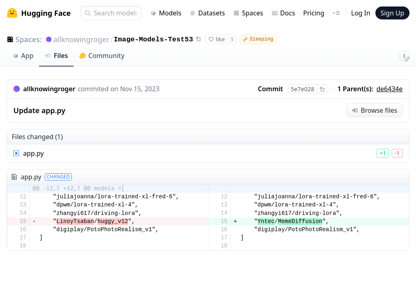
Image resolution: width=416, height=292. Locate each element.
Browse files (374, 110)
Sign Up (392, 13)
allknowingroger (81, 39)
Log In (360, 13)
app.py (33, 153)
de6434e (390, 88)
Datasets (207, 13)
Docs (283, 13)
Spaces (248, 13)
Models (165, 13)
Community (101, 55)
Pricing (313, 13)
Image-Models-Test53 (153, 39)
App (22, 55)
